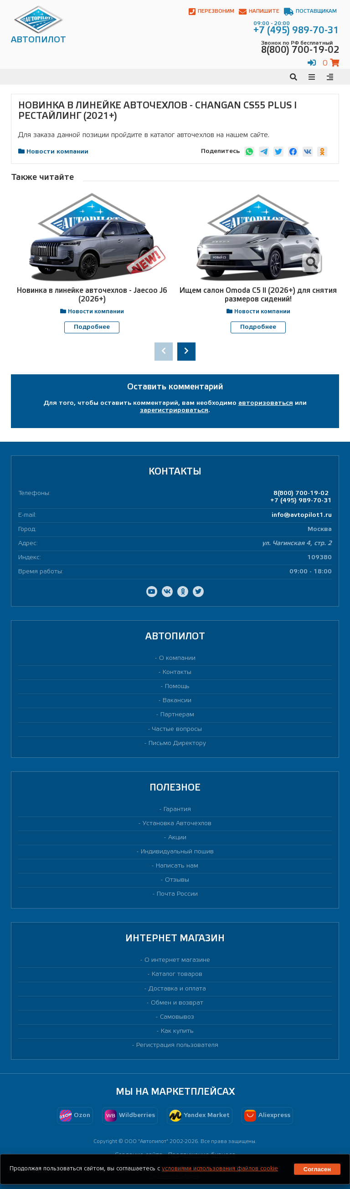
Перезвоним (211, 11)
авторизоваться (265, 403)
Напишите (259, 11)
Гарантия (177, 809)
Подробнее (92, 327)
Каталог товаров (177, 974)
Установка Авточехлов (177, 823)
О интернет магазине (177, 960)
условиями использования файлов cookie (220, 1168)
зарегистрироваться (174, 410)
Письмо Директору (177, 743)
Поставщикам (310, 11)
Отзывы (177, 880)
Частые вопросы (177, 729)
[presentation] (163, 351)
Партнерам (177, 715)
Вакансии (177, 701)
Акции (177, 838)
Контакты (177, 672)
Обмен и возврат (177, 1002)
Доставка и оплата (177, 988)
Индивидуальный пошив (177, 852)
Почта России (177, 894)
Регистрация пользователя (177, 1045)
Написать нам (177, 866)
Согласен (317, 1169)
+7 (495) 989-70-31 (301, 501)
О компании (177, 658)
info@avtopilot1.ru (302, 515)
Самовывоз (177, 1017)
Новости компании (57, 152)
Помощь (177, 686)
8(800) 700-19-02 (301, 493)
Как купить (177, 1031)
